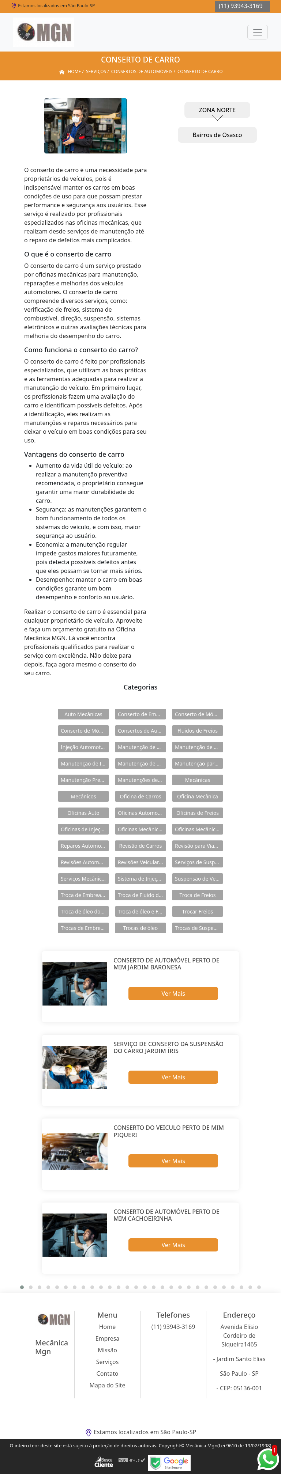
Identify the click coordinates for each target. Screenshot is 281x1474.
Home (107, 1327)
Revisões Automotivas (85, 862)
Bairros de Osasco (217, 135)
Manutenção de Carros (142, 747)
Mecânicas (197, 779)
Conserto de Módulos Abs (85, 730)
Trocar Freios (197, 911)
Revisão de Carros (140, 845)
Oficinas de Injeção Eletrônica (85, 829)
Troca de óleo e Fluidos (142, 911)
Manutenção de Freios (199, 747)
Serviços (107, 1362)
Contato (108, 1373)
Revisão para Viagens (199, 845)
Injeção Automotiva (84, 747)
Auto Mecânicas (83, 714)
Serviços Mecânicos (84, 878)
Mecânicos (83, 796)
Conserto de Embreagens (142, 714)
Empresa (107, 1338)
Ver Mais (173, 993)
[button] (22, 1287)
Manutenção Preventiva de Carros (85, 779)
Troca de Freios (198, 895)
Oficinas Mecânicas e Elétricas (199, 829)
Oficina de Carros (140, 796)
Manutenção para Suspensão (199, 763)
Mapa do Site (107, 1385)
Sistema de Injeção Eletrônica (142, 878)
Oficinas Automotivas (142, 812)
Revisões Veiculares (141, 862)
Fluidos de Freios (197, 730)
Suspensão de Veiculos (199, 878)
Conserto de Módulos (199, 714)
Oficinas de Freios (197, 812)
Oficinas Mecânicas (141, 829)
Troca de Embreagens (85, 895)
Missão (107, 1350)
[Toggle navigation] (257, 32)
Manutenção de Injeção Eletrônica (85, 763)
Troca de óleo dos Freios (85, 911)
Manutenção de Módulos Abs (142, 763)
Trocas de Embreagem (85, 927)
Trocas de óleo (140, 927)
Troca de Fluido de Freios (142, 895)
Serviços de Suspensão (199, 862)
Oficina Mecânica (197, 796)
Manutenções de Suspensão (142, 779)
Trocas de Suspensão (199, 927)
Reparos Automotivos (85, 845)
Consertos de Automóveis (142, 730)
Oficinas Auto (83, 812)
